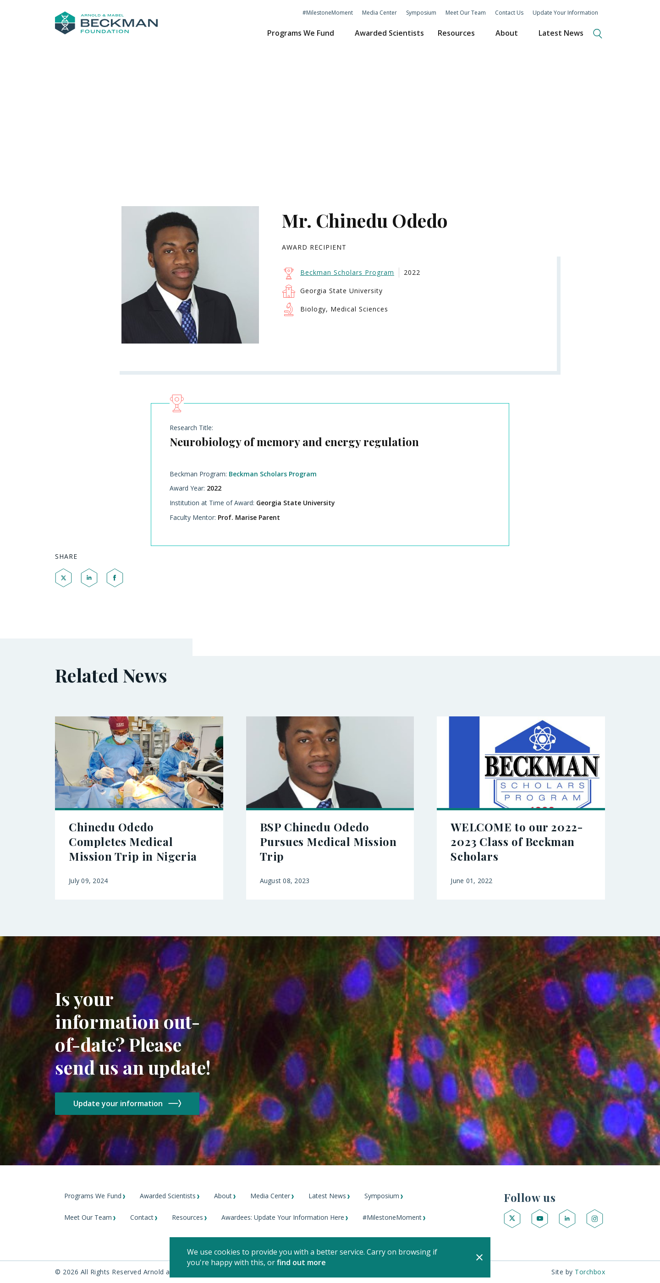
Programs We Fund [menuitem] (300, 33)
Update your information (118, 1103)
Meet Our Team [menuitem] (466, 12)
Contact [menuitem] (142, 1217)
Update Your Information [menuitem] (565, 12)
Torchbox (590, 1271)
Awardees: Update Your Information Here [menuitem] (282, 1217)
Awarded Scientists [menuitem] (389, 33)
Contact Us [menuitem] (509, 12)
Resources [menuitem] (456, 33)
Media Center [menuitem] (379, 12)
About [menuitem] (506, 33)
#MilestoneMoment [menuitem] (327, 12)
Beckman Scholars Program (273, 474)
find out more (301, 1262)
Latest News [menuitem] (561, 33)
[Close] (479, 1257)
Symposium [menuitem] (421, 12)
